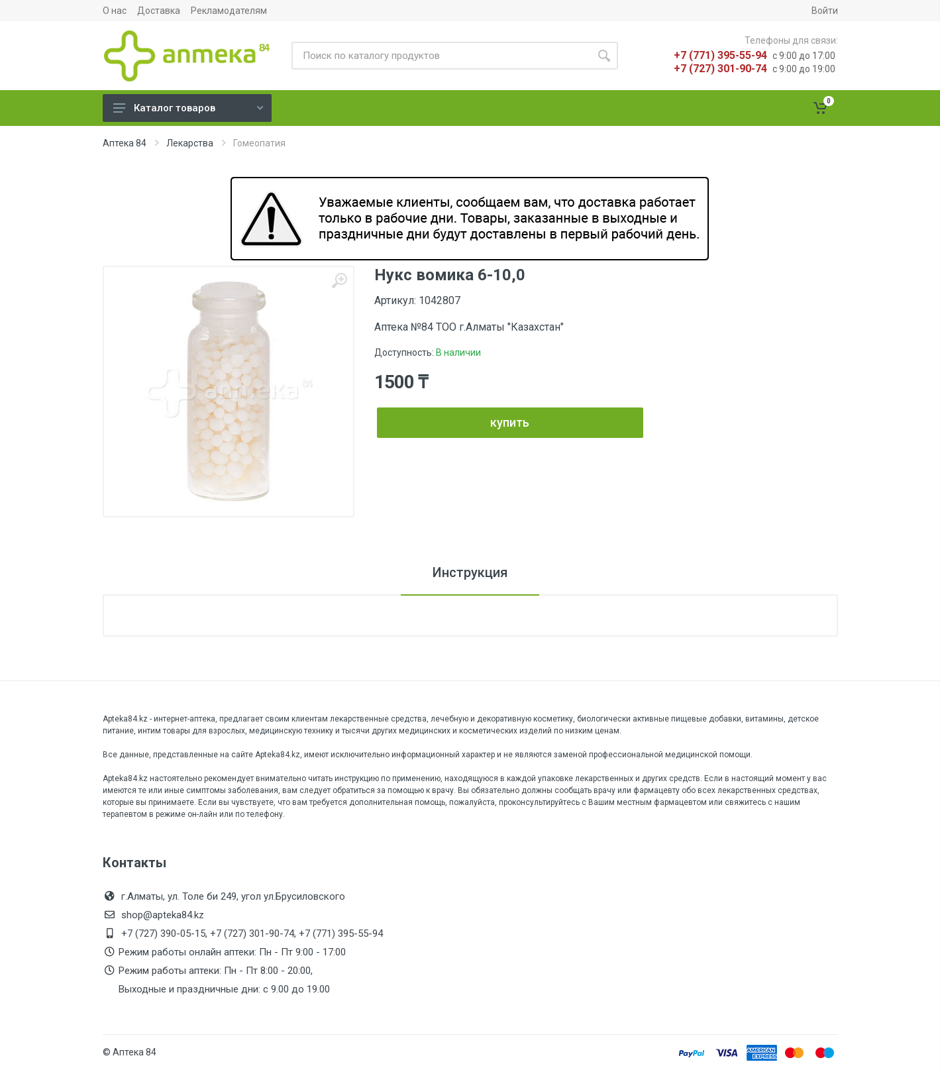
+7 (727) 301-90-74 (720, 68)
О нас (115, 10)
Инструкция (470, 572)
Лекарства (189, 143)
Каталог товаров (188, 108)
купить (509, 422)
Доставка (158, 10)
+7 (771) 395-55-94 (720, 55)
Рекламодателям (229, 10)
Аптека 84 (124, 143)
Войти (824, 10)
